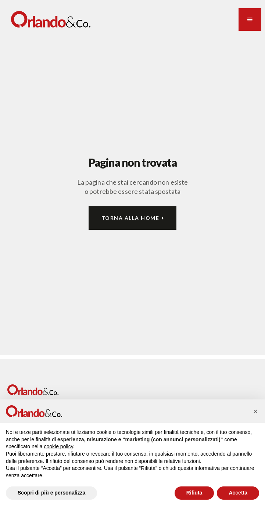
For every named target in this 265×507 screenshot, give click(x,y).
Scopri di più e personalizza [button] (51, 493)
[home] (50, 19)
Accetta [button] (238, 493)
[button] (250, 19)
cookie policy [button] (58, 446)
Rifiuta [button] (194, 493)
